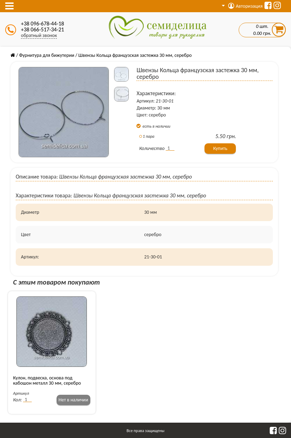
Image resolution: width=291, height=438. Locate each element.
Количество (152, 148)
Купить (220, 148)
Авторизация (245, 6)
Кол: (17, 400)
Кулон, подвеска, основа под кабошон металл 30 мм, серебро (47, 380)
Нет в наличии (73, 400)
